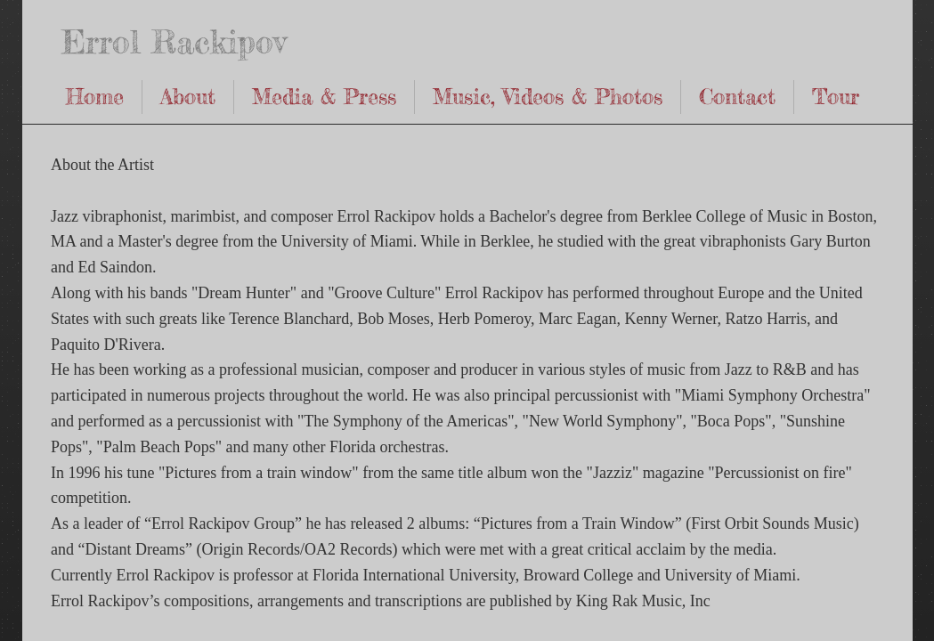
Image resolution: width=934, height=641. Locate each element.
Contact (737, 97)
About (187, 97)
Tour (835, 97)
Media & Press (324, 97)
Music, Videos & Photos (547, 97)
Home (95, 97)
